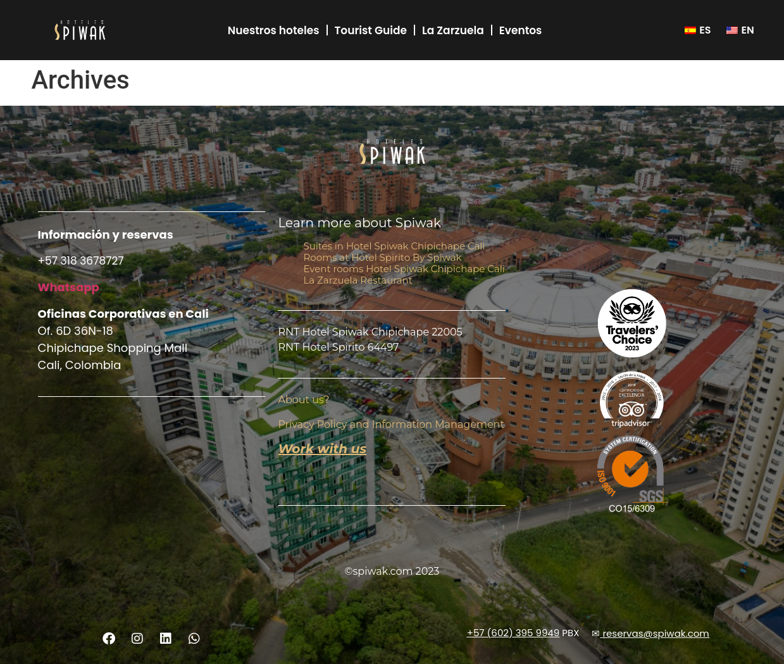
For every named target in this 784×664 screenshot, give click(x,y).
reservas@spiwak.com (655, 634)
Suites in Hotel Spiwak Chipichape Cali (394, 246)
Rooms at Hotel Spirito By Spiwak (382, 257)
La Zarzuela (453, 30)
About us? (303, 400)
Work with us (322, 448)
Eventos (520, 30)
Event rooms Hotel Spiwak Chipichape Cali (403, 269)
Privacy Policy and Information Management (391, 424)
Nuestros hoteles (274, 30)
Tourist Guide (371, 30)
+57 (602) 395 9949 (513, 632)
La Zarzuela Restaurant (357, 280)
